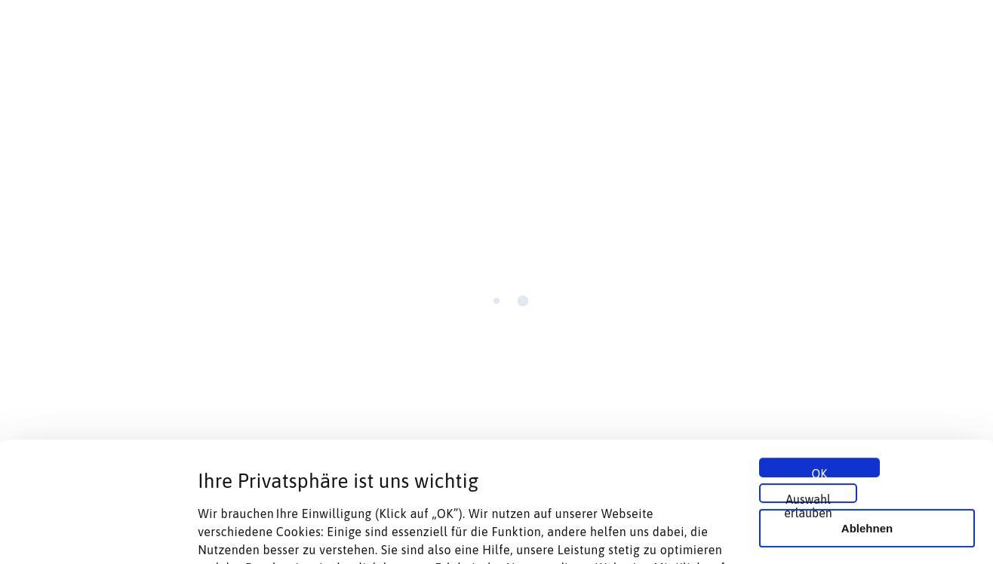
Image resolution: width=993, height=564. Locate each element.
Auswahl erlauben (808, 385)
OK (820, 359)
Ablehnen (867, 415)
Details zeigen (802, 534)
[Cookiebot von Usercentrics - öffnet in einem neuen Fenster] (98, 534)
